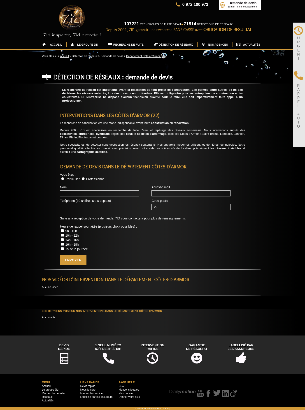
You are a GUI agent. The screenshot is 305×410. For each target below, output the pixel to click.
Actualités (48, 400)
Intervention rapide (91, 393)
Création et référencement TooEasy (152, 408)
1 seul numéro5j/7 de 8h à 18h (108, 347)
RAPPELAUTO (298, 106)
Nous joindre (87, 389)
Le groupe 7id (50, 389)
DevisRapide (64, 347)
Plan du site (126, 393)
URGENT (298, 48)
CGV (122, 386)
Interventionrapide (152, 347)
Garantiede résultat (196, 347)
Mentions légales (129, 389)
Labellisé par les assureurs (96, 396)
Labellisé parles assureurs (241, 347)
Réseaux (47, 396)
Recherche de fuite (53, 393)
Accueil (64, 56)
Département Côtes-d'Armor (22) (145, 56)
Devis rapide (87, 386)
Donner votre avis (129, 396)
